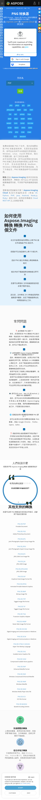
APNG (22, 114)
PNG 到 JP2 (21, 554)
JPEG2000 (10, 110)
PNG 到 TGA (21, 614)
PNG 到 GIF (21, 576)
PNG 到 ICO (22, 697)
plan (26, 47)
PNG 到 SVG (22, 652)
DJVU (16, 128)
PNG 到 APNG (21, 584)
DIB (25, 110)
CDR (22, 132)
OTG (10, 132)
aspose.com (12, 21)
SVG (15, 123)
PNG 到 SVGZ (21, 659)
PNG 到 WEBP (21, 621)
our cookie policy (25, 783)
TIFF (31, 110)
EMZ (16, 119)
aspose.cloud (27, 21)
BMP (19, 110)
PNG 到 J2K (21, 561)
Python (6, 195)
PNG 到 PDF (22, 524)
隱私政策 (35, 68)
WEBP (9, 123)
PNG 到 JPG (22, 539)
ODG (30, 128)
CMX (29, 132)
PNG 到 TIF (21, 606)
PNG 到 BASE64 (21, 704)
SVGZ (22, 123)
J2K (29, 105)
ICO (15, 136)
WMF (23, 119)
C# (36, 193)
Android (25, 195)
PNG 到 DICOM (21, 629)
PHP (12, 195)
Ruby (5, 198)
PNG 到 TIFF (22, 599)
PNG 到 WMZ (21, 689)
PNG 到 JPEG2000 (22, 569)
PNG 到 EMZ (21, 674)
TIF (10, 114)
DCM (9, 128)
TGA (29, 114)
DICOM (30, 123)
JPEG (17, 105)
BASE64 (23, 136)
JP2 (23, 105)
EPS (16, 132)
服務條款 (30, 68)
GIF (15, 114)
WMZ (30, 119)
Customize (12, 793)
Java (18, 195)
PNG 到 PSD (22, 531)
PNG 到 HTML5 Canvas (21, 644)
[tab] (18, 501)
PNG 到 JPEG (21, 546)
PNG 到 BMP (21, 591)
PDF (20, 83)
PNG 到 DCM (21, 636)
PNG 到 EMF (21, 667)
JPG (11, 105)
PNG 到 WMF (21, 682)
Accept (20, 787)
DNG (23, 128)
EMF (9, 119)
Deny (28, 793)
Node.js (34, 195)
